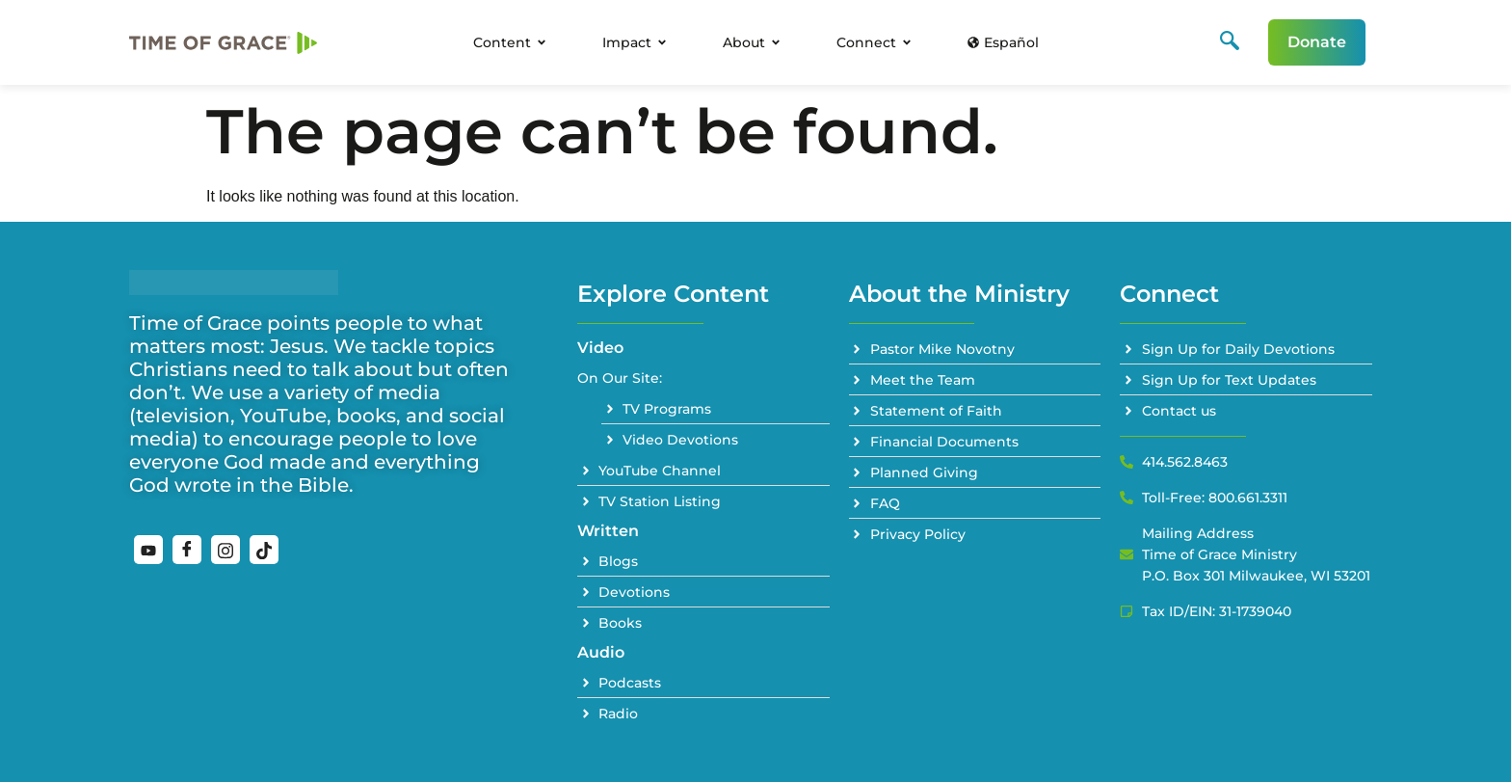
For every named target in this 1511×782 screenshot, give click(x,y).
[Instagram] (225, 549)
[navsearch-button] (1229, 42)
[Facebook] (186, 549)
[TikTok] (264, 549)
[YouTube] (148, 549)
